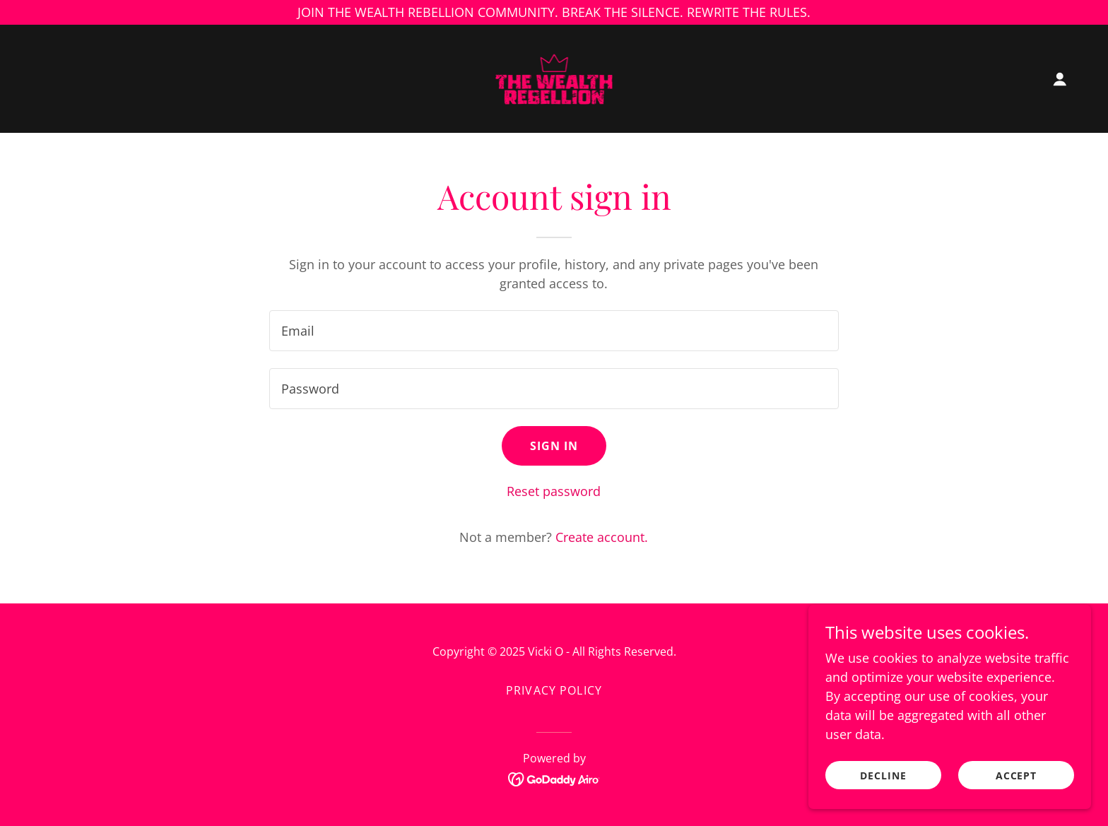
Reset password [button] (554, 491)
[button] (1060, 79)
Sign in (554, 446)
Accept (1016, 785)
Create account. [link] (601, 537)
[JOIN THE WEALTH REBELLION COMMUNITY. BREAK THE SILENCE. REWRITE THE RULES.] (554, 12)
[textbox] (553, 330)
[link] (554, 77)
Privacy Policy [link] (554, 690)
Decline (883, 785)
